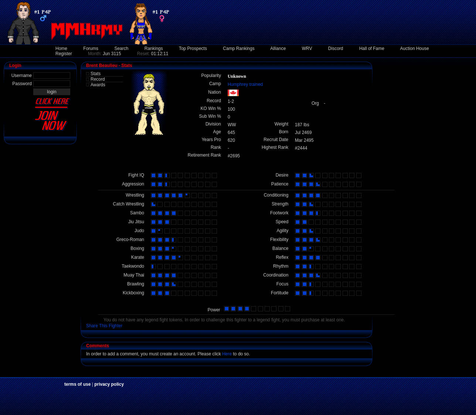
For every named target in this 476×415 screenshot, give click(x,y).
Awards (98, 84)
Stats (96, 73)
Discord (335, 48)
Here (227, 354)
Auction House (414, 48)
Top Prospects (193, 48)
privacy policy (109, 384)
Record (98, 79)
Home (61, 48)
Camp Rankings (238, 48)
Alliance (278, 48)
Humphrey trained (245, 84)
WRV (307, 48)
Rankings (153, 48)
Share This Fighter (104, 325)
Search (121, 48)
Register (63, 53)
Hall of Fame (371, 48)
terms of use (77, 384)
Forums (90, 48)
